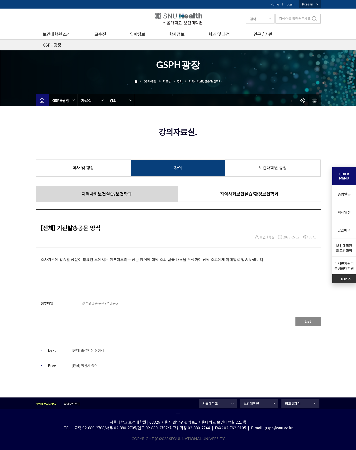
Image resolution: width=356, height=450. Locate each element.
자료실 (167, 81)
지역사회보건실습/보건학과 (205, 81)
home (42, 100)
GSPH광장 (52, 45)
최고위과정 (292, 403)
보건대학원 (251, 403)
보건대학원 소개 (57, 34)
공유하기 (303, 100)
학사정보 (177, 34)
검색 (253, 18)
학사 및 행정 (83, 167)
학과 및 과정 (219, 34)
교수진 (100, 34)
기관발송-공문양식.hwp (102, 303)
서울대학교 (210, 403)
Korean (307, 4)
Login (290, 4)
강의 (179, 81)
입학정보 (137, 34)
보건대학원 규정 (273, 167)
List (308, 321)
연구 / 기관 (262, 34)
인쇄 (315, 100)
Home (275, 4)
